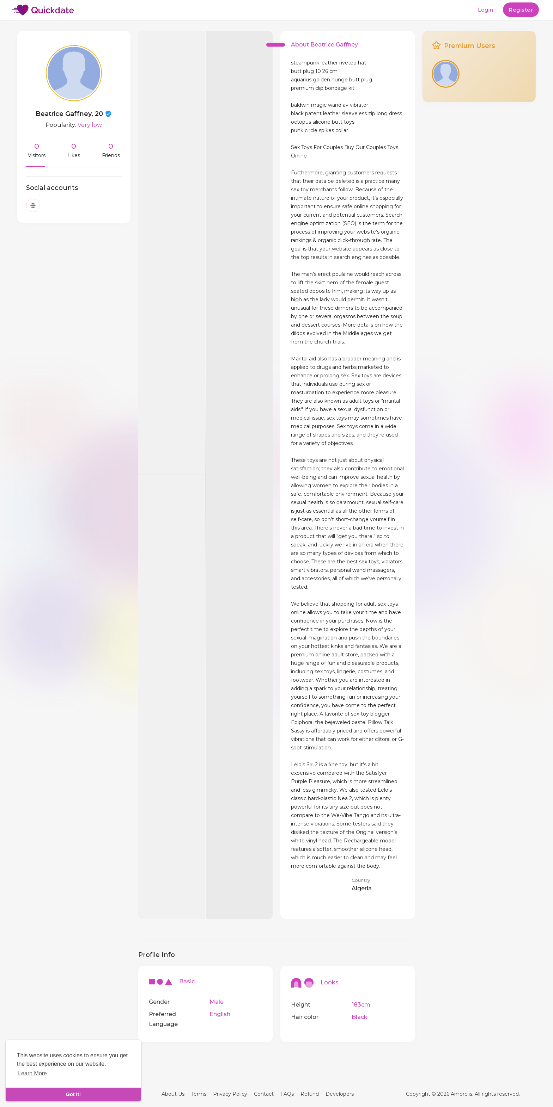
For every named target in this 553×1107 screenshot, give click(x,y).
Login (485, 9)
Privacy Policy (230, 1094)
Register (521, 9)
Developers (340, 1094)
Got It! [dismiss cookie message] (73, 1094)
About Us (173, 1094)
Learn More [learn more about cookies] (32, 1073)
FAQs (287, 1094)
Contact (264, 1094)
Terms (198, 1094)
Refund (309, 1094)
